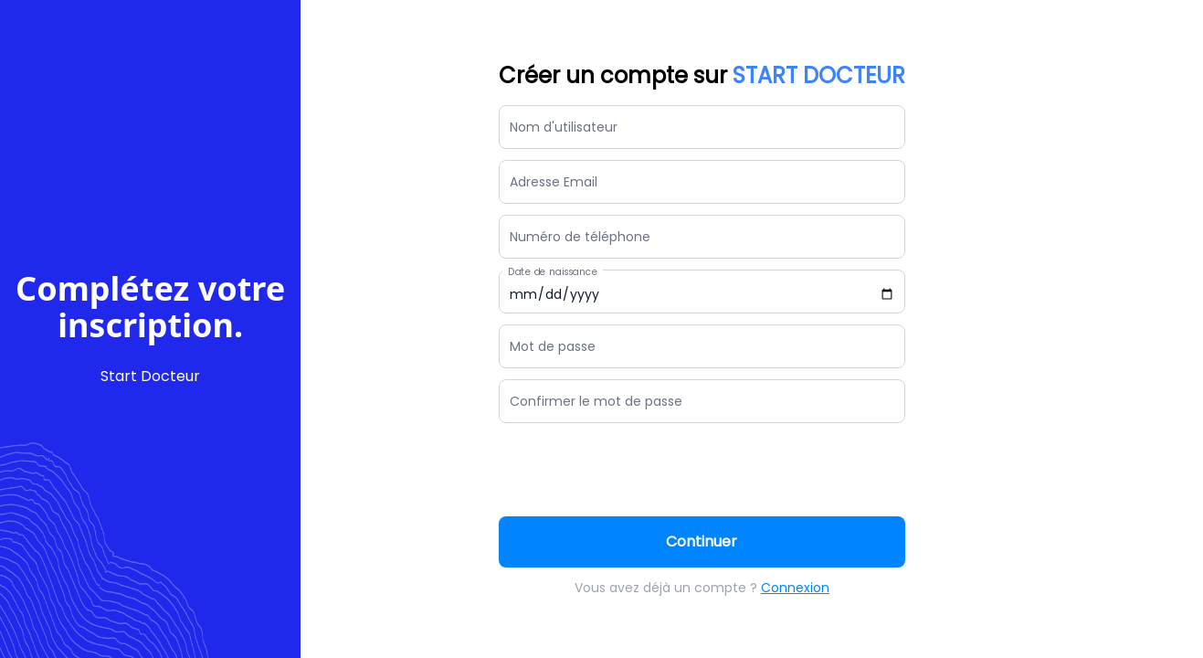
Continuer (701, 541)
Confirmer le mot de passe (596, 401)
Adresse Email (553, 182)
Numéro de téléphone (580, 237)
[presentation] (637, 469)
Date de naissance (552, 272)
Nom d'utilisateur (563, 127)
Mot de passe (553, 346)
